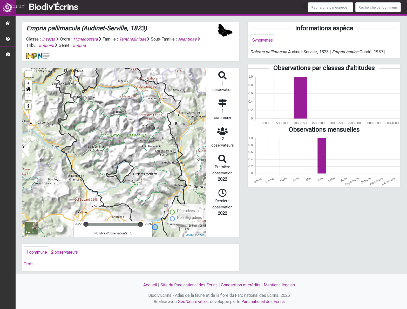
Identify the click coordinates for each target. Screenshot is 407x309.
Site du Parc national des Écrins (189, 284)
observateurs (64, 252)
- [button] (28, 97)
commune (36, 252)
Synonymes (262, 40)
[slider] (86, 224)
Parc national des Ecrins (263, 301)
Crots (28, 263)
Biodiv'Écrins (53, 7)
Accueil (150, 284)
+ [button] (28, 83)
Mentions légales (279, 284)
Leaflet (190, 234)
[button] (28, 90)
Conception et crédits (240, 284)
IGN (202, 234)
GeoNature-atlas (193, 301)
